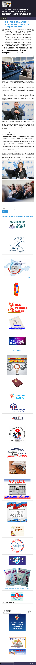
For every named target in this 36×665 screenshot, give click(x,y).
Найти (4, 211)
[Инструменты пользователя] (33, 56)
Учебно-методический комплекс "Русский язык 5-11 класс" (17, 588)
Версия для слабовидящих (6, 663)
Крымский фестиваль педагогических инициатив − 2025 (17, 277)
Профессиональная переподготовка (17, 388)
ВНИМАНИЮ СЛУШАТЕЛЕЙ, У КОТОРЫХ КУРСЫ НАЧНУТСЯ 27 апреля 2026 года (17, 24)
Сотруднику (17, 350)
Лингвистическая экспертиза (17, 474)
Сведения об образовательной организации (17, 216)
